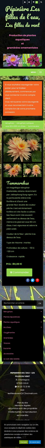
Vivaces (7, 343)
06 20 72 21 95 (23, 386)
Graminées (8, 338)
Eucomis (7, 348)
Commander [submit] (19, 272)
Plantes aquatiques (12, 322)
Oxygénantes (9, 332)
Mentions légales (22, 405)
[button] (5, 60)
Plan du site (22, 402)
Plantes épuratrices (12, 317)
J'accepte (23, 442)
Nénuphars (8, 311)
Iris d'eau (7, 327)
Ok (40, 303)
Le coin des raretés (11, 359)
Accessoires (9, 353)
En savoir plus (35, 442)
